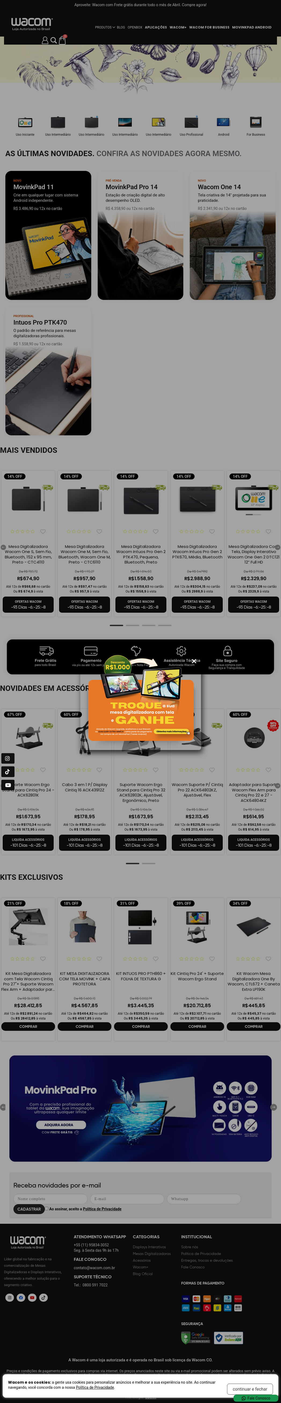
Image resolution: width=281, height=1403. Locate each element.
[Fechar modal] (194, 661)
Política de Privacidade (95, 1387)
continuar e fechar (250, 1389)
